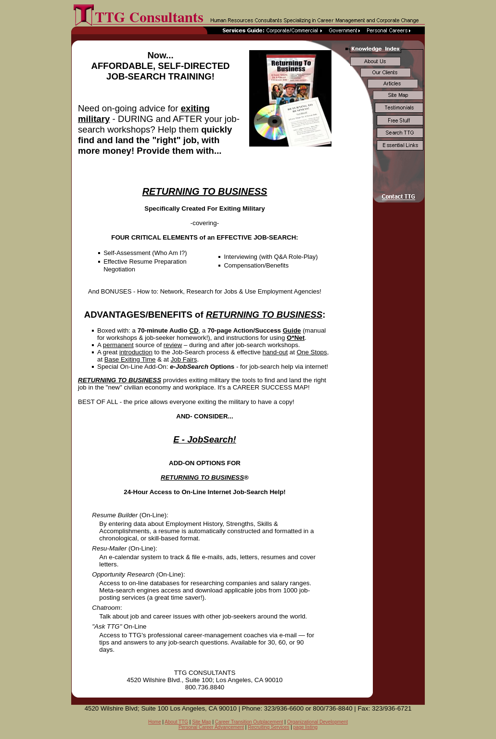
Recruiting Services (268, 727)
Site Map (201, 722)
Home (154, 722)
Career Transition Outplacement (249, 722)
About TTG (176, 722)
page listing (305, 727)
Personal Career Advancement (211, 727)
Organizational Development (317, 722)
